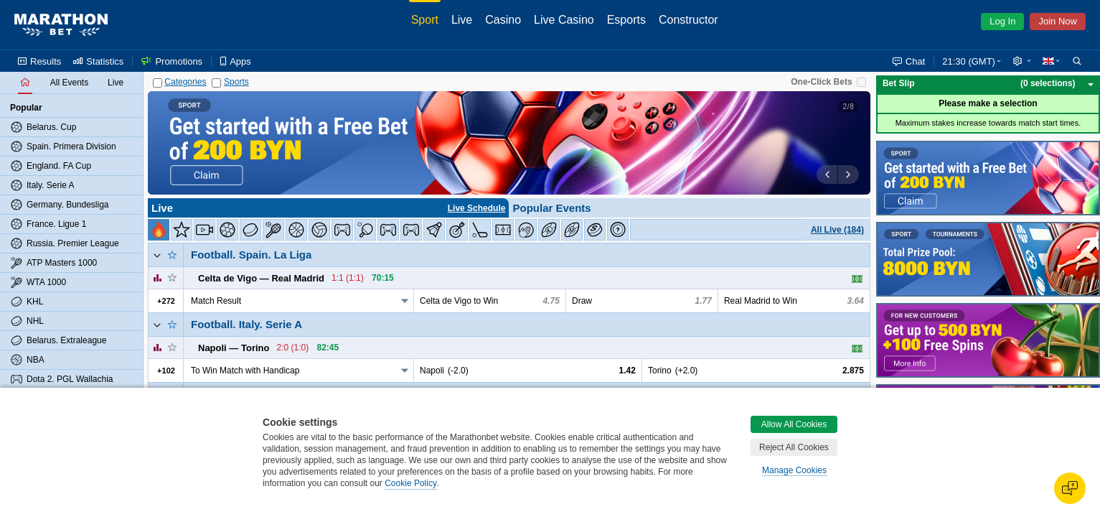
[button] (1022, 61)
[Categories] (157, 83)
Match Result (216, 301)
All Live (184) (837, 230)
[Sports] (216, 83)
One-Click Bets (821, 82)
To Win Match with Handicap (245, 370)
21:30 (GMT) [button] (968, 61)
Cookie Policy (411, 483)
